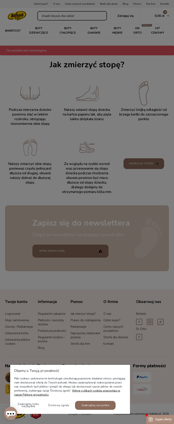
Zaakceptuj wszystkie (95, 405)
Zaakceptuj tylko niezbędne (28, 405)
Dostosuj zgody (58, 405)
